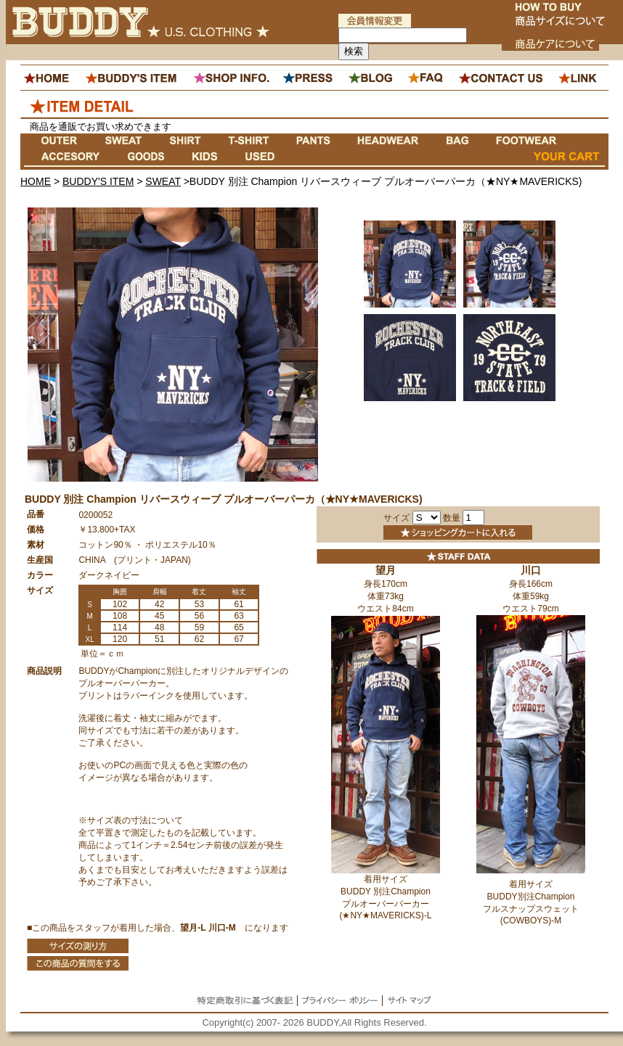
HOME (35, 181)
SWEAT (163, 181)
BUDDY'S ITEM (98, 181)
